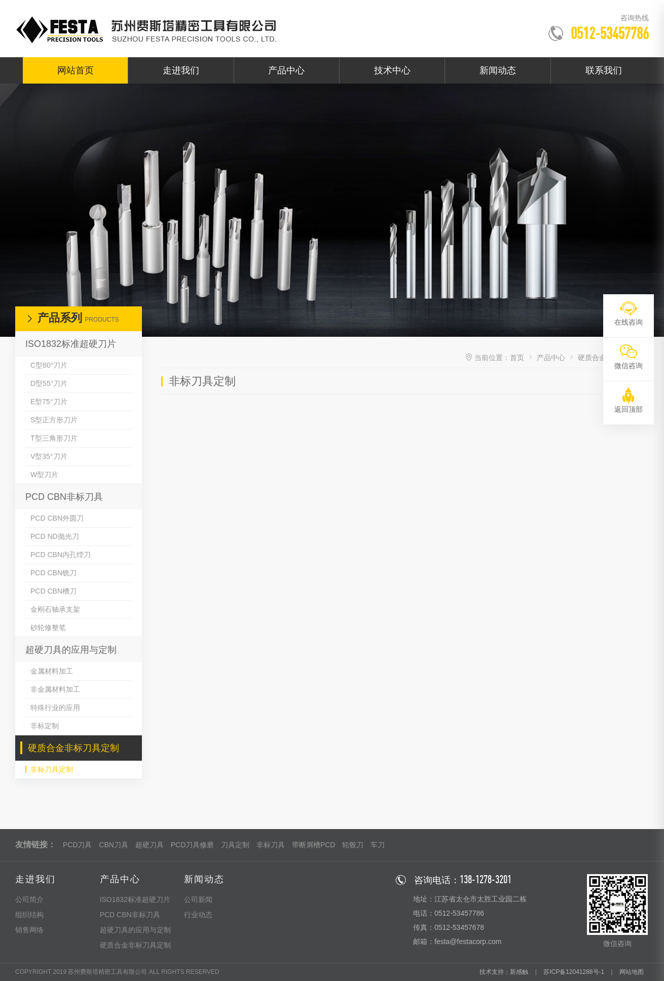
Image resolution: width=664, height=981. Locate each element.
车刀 (378, 845)
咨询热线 (634, 18)
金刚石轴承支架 (55, 609)
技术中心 (392, 70)
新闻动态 (497, 70)
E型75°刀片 (48, 402)
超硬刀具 (149, 845)
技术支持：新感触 (503, 971)
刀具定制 (235, 845)
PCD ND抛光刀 (54, 536)
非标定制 (44, 726)
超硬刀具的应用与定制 (71, 650)
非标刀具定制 (51, 769)
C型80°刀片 (48, 365)
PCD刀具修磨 (192, 845)
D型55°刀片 (48, 383)
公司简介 (29, 899)
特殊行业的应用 (55, 707)
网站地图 (631, 971)
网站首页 (75, 70)
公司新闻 (198, 899)
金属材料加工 (51, 671)
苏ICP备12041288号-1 (573, 971)
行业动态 (198, 915)
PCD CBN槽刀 (53, 591)
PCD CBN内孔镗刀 (60, 555)
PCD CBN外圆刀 (57, 518)
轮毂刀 (352, 845)
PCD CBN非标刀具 (64, 497)
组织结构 (29, 915)
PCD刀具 (77, 845)
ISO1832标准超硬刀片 (70, 344)
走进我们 (181, 70)
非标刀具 (270, 845)
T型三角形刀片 (54, 438)
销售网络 (29, 930)
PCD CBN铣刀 (53, 573)
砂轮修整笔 (48, 627)
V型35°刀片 (48, 456)
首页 (517, 358)
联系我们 (603, 70)
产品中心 (286, 70)
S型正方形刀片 (54, 420)
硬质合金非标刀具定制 (73, 748)
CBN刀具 (113, 845)
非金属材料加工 (55, 689)
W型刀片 (44, 474)
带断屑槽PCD (314, 845)
